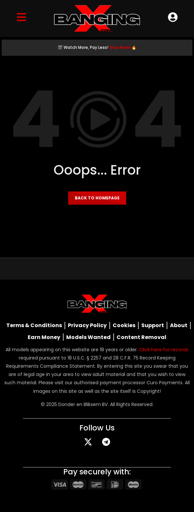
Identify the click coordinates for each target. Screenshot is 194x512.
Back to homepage (97, 198)
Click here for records (163, 349)
